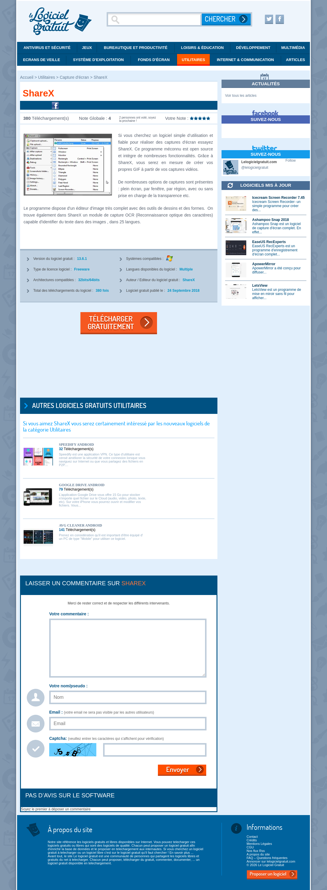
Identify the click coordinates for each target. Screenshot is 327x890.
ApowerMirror (263, 264)
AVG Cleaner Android (80, 525)
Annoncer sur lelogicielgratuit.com (271, 861)
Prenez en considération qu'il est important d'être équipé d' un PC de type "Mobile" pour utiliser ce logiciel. (101, 536)
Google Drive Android (82, 485)
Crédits (252, 840)
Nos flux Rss (256, 851)
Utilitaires (193, 60)
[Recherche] (155, 19)
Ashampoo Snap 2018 (270, 220)
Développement (253, 47)
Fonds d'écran (154, 60)
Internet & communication (245, 60)
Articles (295, 60)
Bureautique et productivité (136, 47)
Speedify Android (76, 444)
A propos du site (258, 854)
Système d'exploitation (98, 60)
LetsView (259, 285)
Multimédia (293, 47)
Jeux (87, 47)
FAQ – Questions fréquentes (267, 858)
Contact (252, 836)
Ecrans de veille (41, 60)
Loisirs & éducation (202, 47)
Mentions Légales (259, 843)
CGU (250, 847)
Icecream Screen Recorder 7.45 (278, 198)
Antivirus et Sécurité (47, 47)
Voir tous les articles (241, 96)
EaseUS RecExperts (269, 242)
